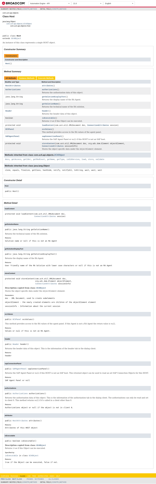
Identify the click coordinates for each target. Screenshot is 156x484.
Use (29, 476)
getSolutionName (50, 104)
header (45, 111)
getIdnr (27, 160)
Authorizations (13, 90)
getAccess (16, 160)
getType (60, 160)
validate (100, 160)
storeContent (48, 144)
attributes (47, 86)
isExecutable (48, 118)
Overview (5, 476)
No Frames (39, 479)
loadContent (48, 125)
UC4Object (16, 38)
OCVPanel (9, 129)
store (90, 160)
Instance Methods (26, 78)
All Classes (54, 479)
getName (51, 160)
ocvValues (47, 129)
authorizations (49, 90)
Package (14, 476)
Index (52, 476)
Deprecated (43, 476)
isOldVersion (73, 160)
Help (58, 476)
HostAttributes (13, 86)
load (84, 160)
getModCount (39, 160)
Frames (30, 479)
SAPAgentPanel (12, 136)
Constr (25, 9)
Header (8, 111)
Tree (34, 476)
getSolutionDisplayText (54, 97)
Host (7, 63)
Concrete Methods (46, 78)
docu (7, 160)
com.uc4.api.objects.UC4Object (19, 24)
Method (33, 9)
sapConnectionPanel (51, 136)
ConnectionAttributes (98, 125)
